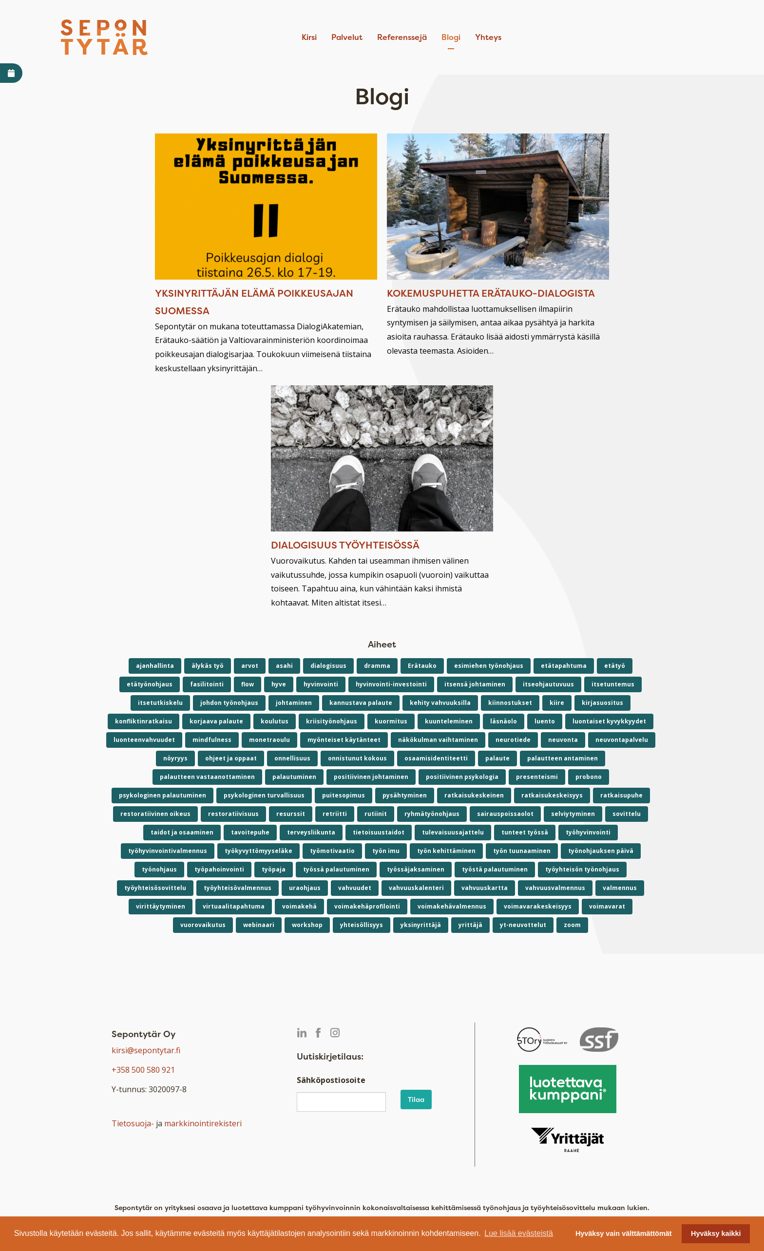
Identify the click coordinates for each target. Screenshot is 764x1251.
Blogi (450, 37)
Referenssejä (402, 37)
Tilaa (416, 1099)
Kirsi (309, 37)
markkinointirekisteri (203, 1123)
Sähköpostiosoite (331, 1080)
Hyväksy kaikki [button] (716, 1233)
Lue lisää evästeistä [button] (518, 1233)
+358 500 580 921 (143, 1069)
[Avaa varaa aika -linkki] (11, 73)
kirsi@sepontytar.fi (146, 1050)
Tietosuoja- (133, 1123)
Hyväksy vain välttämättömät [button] (623, 1233)
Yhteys (488, 37)
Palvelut (347, 37)
